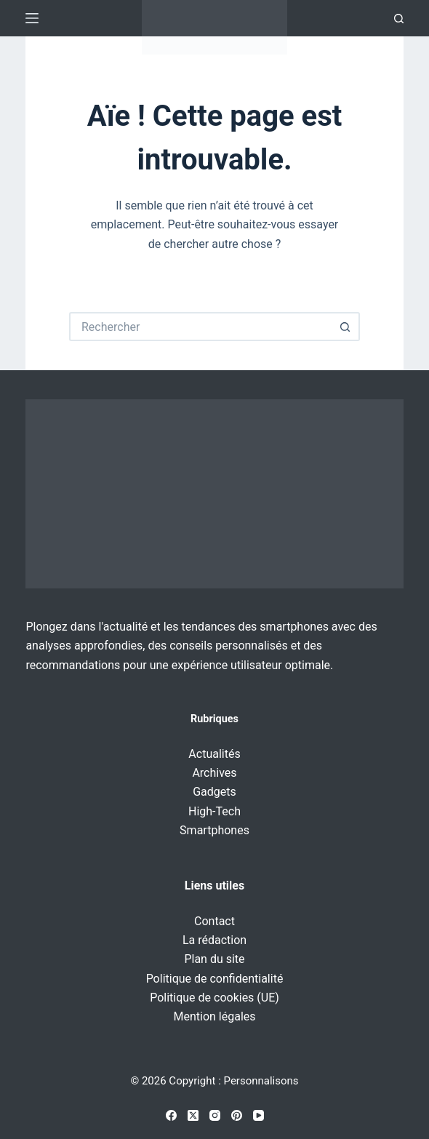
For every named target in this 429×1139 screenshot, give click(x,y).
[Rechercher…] (200, 326)
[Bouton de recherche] (345, 326)
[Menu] (32, 18)
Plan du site (214, 959)
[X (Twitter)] (193, 1115)
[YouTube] (258, 1115)
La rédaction (214, 940)
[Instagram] (214, 1115)
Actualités (214, 754)
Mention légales (214, 1016)
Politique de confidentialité (215, 979)
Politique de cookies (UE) (214, 997)
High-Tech (214, 811)
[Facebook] (171, 1115)
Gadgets (214, 792)
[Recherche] (399, 18)
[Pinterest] (236, 1115)
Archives (214, 773)
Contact (214, 921)
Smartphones (214, 830)
